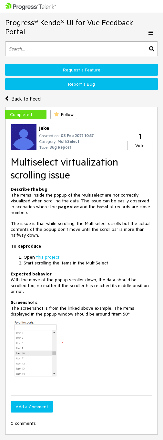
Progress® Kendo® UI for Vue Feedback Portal (69, 27)
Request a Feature (81, 70)
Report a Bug (81, 84)
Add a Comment (31, 407)
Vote (140, 145)
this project (47, 257)
